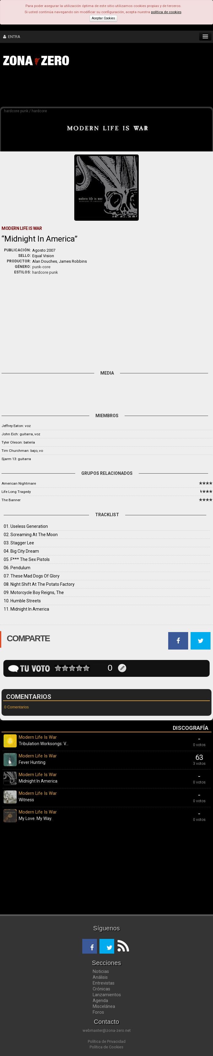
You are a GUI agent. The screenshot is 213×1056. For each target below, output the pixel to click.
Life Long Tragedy (16, 492)
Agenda (100, 1000)
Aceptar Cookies (103, 18)
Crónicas (101, 988)
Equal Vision (43, 256)
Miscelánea (104, 1006)
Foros (98, 1012)
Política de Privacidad (107, 1041)
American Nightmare (19, 483)
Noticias (101, 971)
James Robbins (73, 261)
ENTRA (11, 36)
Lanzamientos (107, 994)
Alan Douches (44, 261)
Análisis (100, 977)
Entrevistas (103, 983)
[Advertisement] (95, 88)
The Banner (11, 500)
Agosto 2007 (43, 250)
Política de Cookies (106, 1047)
